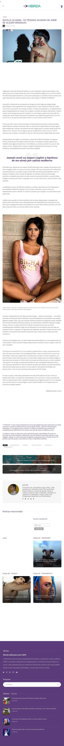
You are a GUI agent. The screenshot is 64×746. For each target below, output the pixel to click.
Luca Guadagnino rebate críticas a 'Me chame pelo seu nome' (28, 470)
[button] (62, 6)
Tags (5, 445)
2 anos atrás (38, 563)
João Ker (7, 26)
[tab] (6, 693)
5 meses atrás (14, 700)
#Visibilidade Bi (8, 447)
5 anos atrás (38, 599)
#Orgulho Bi (48, 445)
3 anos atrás (7, 599)
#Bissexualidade (14, 445)
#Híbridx (25, 445)
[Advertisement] (32, 78)
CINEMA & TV (43, 468)
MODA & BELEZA (21, 458)
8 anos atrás (12, 26)
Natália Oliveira (51, 391)
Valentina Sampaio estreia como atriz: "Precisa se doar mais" (35, 460)
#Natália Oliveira (36, 445)
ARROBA (5, 17)
